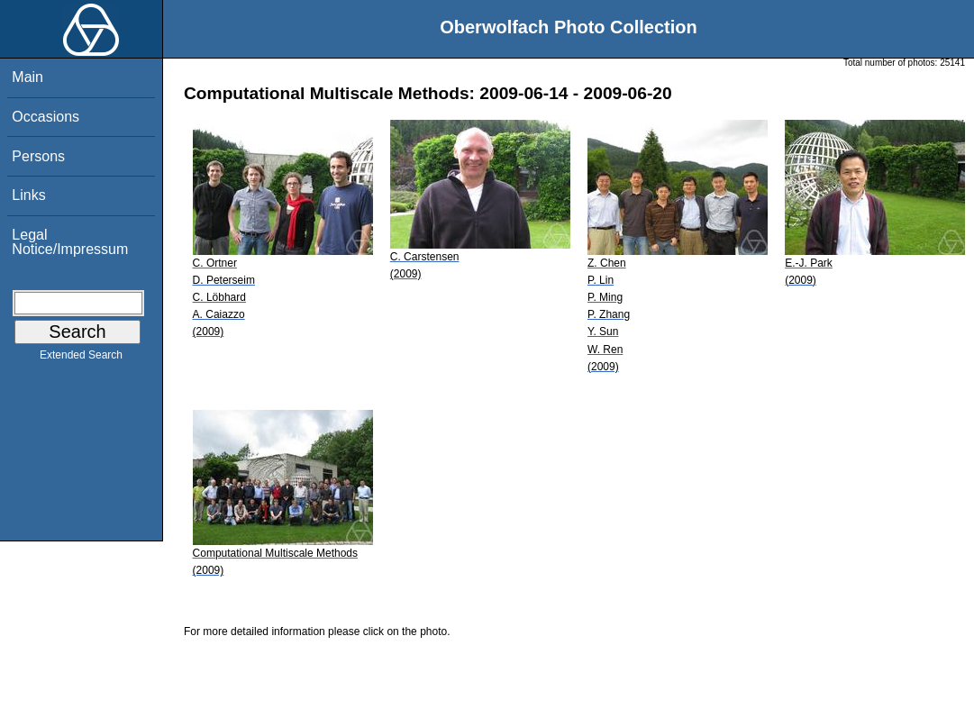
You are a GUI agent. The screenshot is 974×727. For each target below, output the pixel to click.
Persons (38, 156)
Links (28, 195)
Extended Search (81, 358)
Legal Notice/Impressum (70, 242)
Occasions (45, 116)
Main (27, 77)
